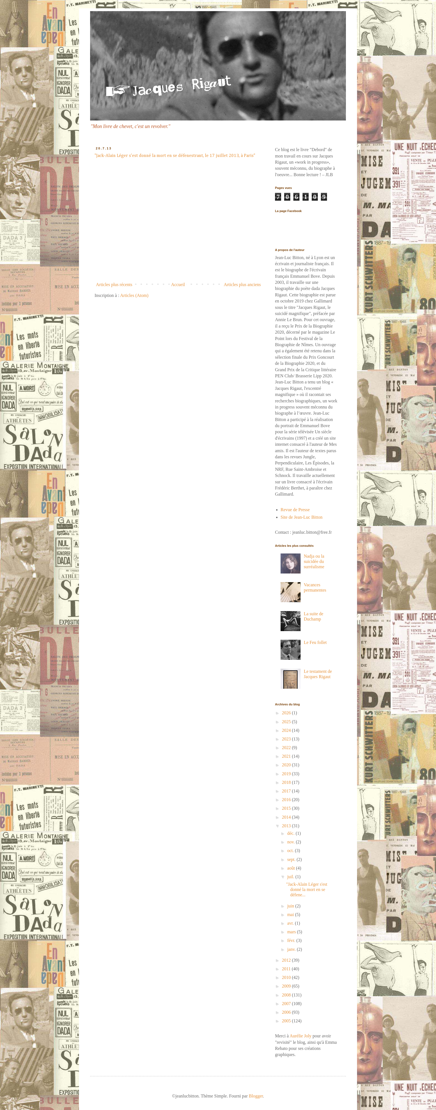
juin (291, 906)
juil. (291, 876)
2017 (287, 791)
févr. (291, 940)
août (291, 868)
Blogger (256, 1096)
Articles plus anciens (242, 284)
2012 (287, 960)
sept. (292, 859)
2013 (287, 825)
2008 (287, 995)
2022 (287, 747)
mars (292, 931)
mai (291, 914)
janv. (292, 949)
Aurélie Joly (300, 1035)
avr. (291, 923)
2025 (287, 721)
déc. (291, 833)
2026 (287, 712)
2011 (287, 968)
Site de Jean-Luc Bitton (302, 517)
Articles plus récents (114, 284)
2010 (287, 977)
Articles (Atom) (134, 295)
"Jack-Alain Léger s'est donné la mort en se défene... (306, 889)
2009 (287, 986)
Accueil (178, 284)
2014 (287, 817)
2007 (287, 1003)
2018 (287, 782)
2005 (287, 1020)
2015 (287, 808)
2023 (287, 739)
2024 (287, 730)
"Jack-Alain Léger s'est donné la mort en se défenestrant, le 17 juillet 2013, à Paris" (175, 156)
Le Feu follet (315, 642)
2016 (287, 799)
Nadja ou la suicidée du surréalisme (314, 561)
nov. (291, 842)
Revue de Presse (295, 509)
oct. (291, 850)
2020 (287, 764)
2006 (287, 1012)
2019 (287, 773)
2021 (287, 756)
